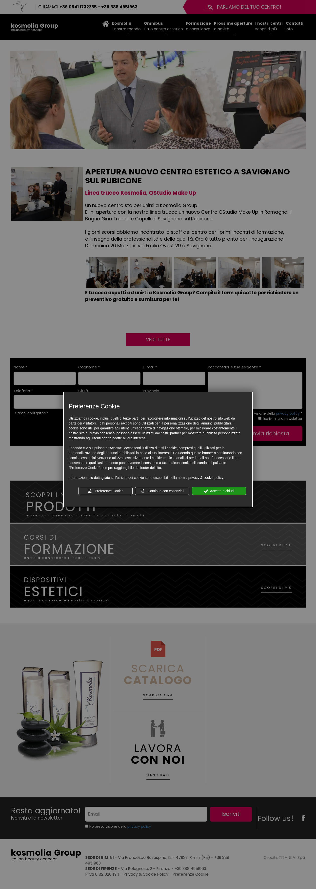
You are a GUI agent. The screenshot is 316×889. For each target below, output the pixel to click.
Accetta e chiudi (219, 491)
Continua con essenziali (162, 491)
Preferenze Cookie (105, 491)
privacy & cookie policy (205, 478)
